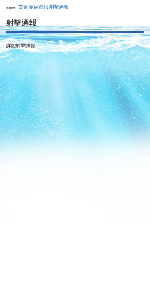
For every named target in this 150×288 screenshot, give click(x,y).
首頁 (23, 6)
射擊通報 (58, 6)
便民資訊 (38, 6)
